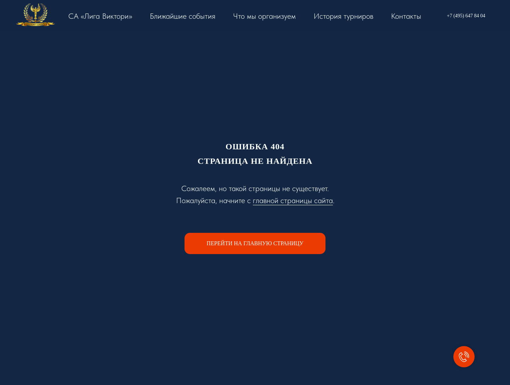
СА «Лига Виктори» (100, 16)
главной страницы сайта (293, 200)
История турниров (343, 16)
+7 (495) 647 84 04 (466, 15)
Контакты (406, 16)
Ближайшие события (182, 16)
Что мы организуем (264, 16)
